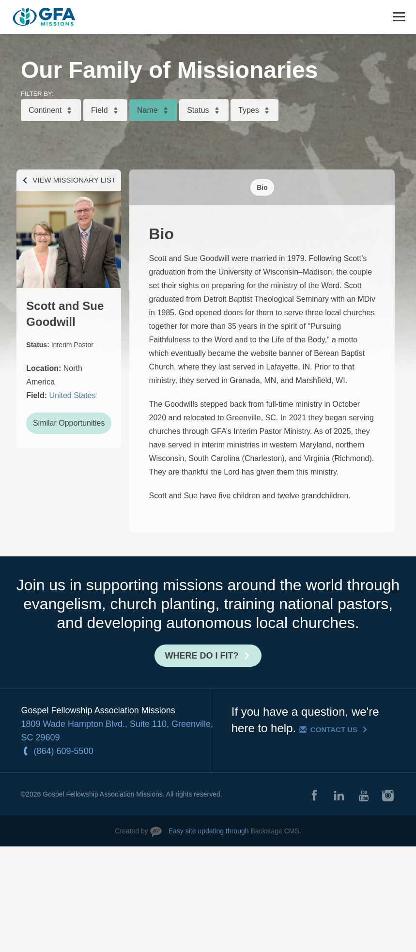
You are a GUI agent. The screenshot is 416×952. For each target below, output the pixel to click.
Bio (262, 187)
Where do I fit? (202, 655)
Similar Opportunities (69, 423)
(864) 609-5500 (63, 751)
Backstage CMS (274, 831)
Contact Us (333, 729)
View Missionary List (74, 180)
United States (72, 395)
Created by (131, 831)
